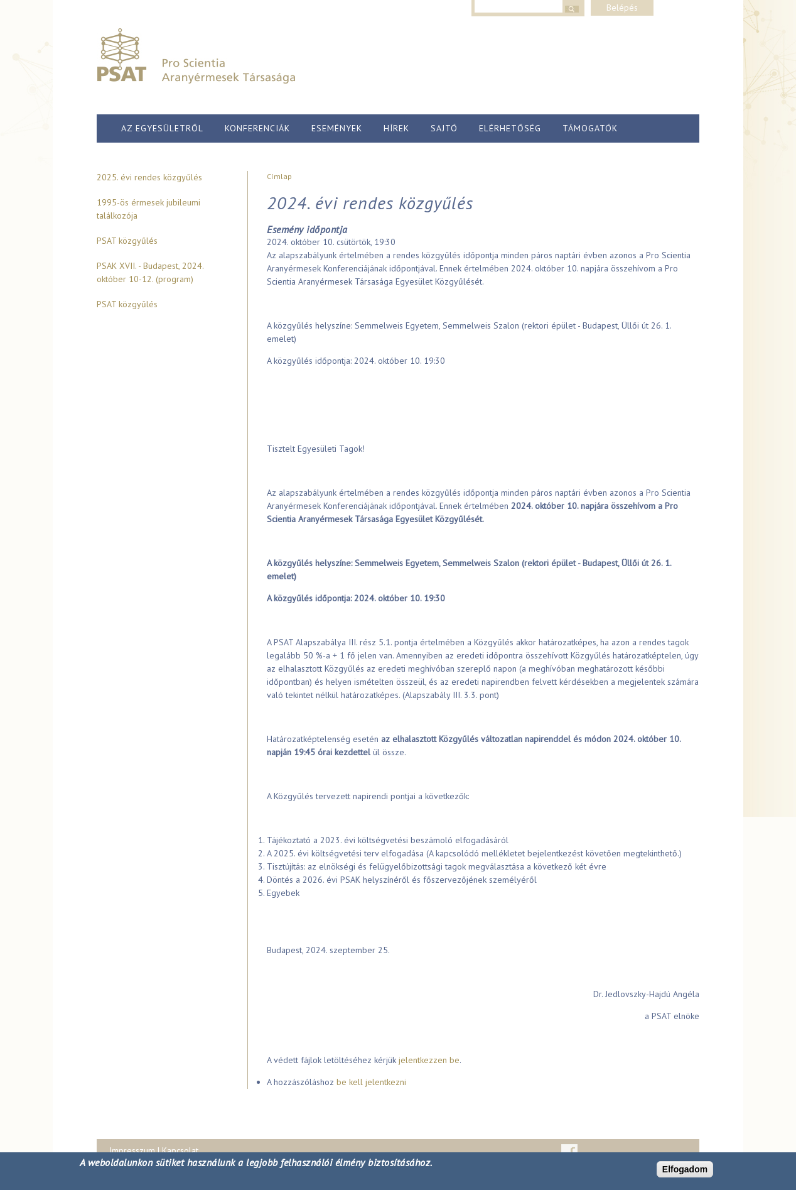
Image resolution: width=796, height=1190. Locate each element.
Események (336, 128)
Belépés (622, 7)
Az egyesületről (162, 128)
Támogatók (590, 128)
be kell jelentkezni (371, 1082)
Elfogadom (684, 1169)
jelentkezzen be (429, 1060)
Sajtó (444, 128)
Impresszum (132, 1150)
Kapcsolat (180, 1150)
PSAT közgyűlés (127, 240)
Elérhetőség (510, 128)
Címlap (279, 176)
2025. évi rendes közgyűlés (149, 177)
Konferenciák (257, 128)
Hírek (396, 128)
